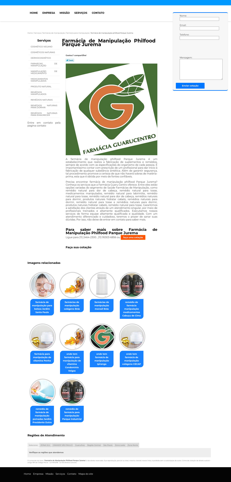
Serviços (80, 12)
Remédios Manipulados (39, 93)
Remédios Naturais (42, 100)
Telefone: (183, 36)
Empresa (48, 12)
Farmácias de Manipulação (44, 64)
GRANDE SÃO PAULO (63, 439)
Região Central (94, 439)
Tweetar (70, 60)
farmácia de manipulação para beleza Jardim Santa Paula (43, 307)
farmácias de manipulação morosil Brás (104, 305)
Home (34, 12)
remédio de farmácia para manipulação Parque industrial (73, 407)
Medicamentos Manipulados (39, 80)
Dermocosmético (41, 58)
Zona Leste (120, 439)
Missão (65, 12)
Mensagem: (183, 68)
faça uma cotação (133, 237)
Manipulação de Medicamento (44, 72)
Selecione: (33, 439)
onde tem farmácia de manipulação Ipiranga (104, 357)
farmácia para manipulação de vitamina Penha (43, 357)
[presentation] (199, 49)
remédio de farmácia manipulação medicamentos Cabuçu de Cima (136, 309)
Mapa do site (85, 467)
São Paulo (107, 439)
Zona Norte (133, 439)
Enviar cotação (190, 85)
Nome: (183, 17)
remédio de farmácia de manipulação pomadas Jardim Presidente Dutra (42, 409)
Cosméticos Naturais (43, 52)
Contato (98, 12)
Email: (183, 27)
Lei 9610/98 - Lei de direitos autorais (63, 456)
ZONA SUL (45, 439)
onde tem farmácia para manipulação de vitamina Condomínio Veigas (74, 359)
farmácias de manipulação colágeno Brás (74, 305)
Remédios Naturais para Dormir (44, 106)
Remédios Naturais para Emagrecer (44, 114)
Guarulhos (80, 439)
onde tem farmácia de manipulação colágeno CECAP (136, 357)
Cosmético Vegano (42, 46)
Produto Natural (41, 86)
